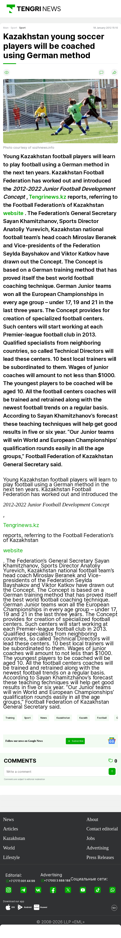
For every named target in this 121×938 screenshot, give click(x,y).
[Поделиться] (114, 72)
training (10, 717)
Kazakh (83, 717)
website (14, 213)
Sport (27, 717)
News (8, 819)
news (43, 717)
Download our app (13, 901)
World (9, 847)
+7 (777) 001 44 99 (22, 881)
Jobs (90, 838)
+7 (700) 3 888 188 (57, 880)
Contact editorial (102, 828)
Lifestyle (11, 857)
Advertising (97, 847)
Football (102, 717)
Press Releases (100, 857)
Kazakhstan (63, 717)
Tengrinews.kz (47, 196)
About (92, 819)
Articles (10, 828)
